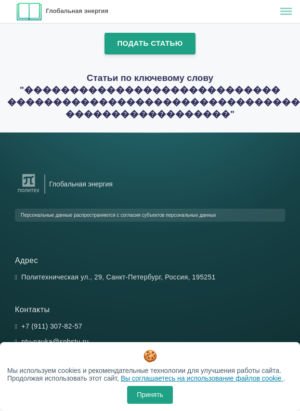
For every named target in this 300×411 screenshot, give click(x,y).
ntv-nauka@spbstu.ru (55, 341)
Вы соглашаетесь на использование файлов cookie (202, 378)
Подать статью (150, 43)
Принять (150, 394)
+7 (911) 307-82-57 (51, 326)
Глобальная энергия (77, 10)
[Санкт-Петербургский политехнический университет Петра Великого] (28, 192)
